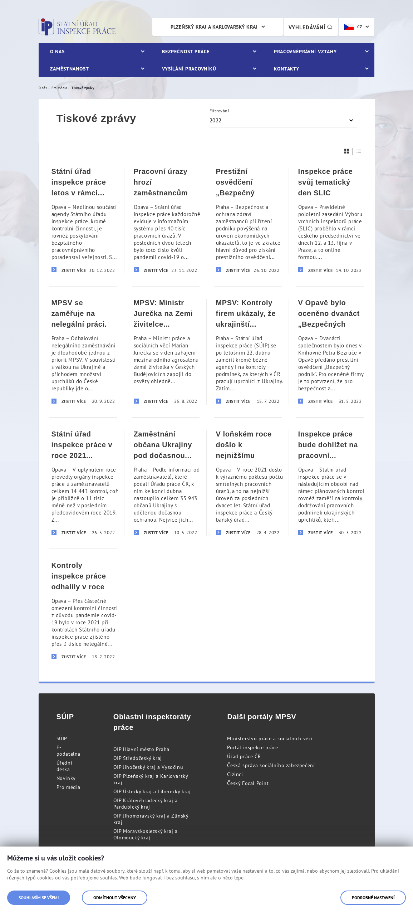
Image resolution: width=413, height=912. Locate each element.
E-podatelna (68, 750)
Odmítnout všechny (114, 897)
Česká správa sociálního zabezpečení (271, 765)
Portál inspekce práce (252, 747)
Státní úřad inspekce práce (77, 27)
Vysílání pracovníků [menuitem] (189, 68)
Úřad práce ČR (244, 756)
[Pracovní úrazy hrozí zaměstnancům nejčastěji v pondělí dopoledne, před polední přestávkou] (165, 220)
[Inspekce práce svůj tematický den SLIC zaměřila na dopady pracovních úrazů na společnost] (330, 220)
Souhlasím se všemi (39, 897)
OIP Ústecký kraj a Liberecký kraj (152, 791)
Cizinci (235, 774)
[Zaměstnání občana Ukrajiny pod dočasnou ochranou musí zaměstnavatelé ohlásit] (165, 482)
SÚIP (61, 738)
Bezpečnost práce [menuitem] (186, 51)
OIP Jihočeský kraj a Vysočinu (148, 767)
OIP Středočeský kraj (137, 758)
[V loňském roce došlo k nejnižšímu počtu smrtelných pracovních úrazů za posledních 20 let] (248, 482)
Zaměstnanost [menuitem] (69, 68)
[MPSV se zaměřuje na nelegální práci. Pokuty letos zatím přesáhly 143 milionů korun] (83, 351)
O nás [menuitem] (57, 51)
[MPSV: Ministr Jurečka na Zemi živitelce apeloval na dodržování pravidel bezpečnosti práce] (165, 351)
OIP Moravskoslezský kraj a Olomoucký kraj (145, 834)
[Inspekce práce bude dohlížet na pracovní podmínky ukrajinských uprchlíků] (330, 482)
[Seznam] (359, 151)
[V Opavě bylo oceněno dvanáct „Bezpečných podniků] (330, 351)
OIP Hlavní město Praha (141, 749)
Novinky (66, 778)
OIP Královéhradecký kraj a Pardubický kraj (145, 803)
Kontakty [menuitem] (286, 68)
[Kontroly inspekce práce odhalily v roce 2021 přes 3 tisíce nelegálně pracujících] (83, 610)
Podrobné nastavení (373, 897)
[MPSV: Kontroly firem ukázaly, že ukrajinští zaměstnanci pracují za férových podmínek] (248, 351)
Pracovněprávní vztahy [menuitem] (305, 51)
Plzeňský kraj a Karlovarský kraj (214, 27)
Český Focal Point (248, 783)
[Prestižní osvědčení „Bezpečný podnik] (248, 220)
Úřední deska (64, 766)
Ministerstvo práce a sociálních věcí (270, 738)
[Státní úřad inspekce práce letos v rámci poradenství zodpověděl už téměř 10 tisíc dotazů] (83, 220)
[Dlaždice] (346, 151)
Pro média (68, 787)
